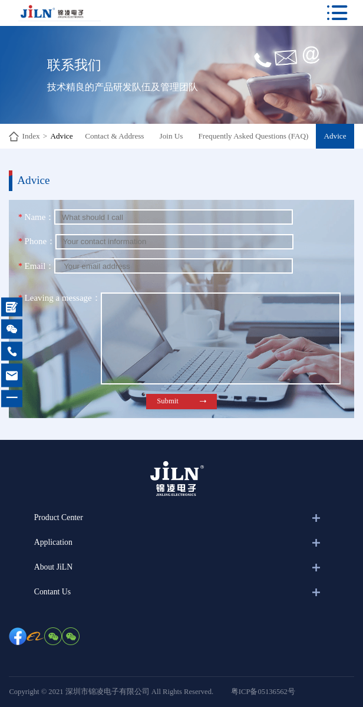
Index (31, 135)
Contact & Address (114, 135)
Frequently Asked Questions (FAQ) (254, 135)
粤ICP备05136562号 (263, 692)
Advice (61, 135)
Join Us (171, 135)
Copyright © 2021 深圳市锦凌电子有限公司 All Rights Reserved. (111, 692)
